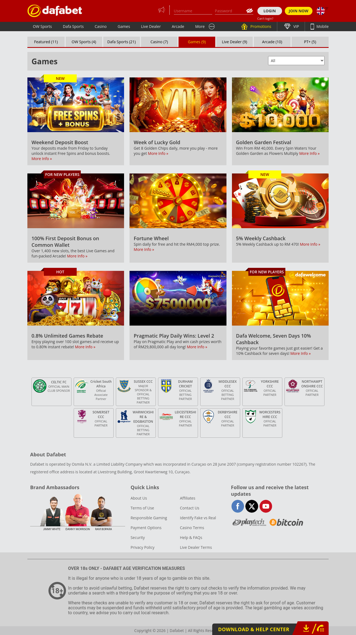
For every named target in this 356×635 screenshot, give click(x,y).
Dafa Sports (73, 26)
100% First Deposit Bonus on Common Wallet (65, 241)
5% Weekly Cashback (261, 238)
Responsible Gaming (149, 517)
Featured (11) (46, 41)
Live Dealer (151, 26)
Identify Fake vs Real (198, 517)
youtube (265, 506)
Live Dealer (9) (234, 41)
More (200, 26)
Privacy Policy (142, 547)
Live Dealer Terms (196, 547)
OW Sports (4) (84, 41)
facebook (237, 506)
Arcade (178, 26)
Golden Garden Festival (263, 142)
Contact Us (189, 508)
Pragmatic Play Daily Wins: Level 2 (174, 335)
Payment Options (146, 527)
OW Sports (42, 26)
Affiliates (187, 498)
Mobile (322, 26)
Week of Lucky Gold (157, 142)
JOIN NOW (299, 10)
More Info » (41, 158)
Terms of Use (142, 508)
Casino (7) (159, 41)
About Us (139, 498)
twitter (251, 506)
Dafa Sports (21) (121, 41)
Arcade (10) (272, 41)
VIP (295, 26)
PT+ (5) (310, 41)
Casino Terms (192, 527)
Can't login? (265, 18)
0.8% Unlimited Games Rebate (67, 335)
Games (123, 26)
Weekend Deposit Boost (59, 142)
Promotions (260, 26)
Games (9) (197, 41)
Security (138, 537)
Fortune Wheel (151, 238)
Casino (101, 26)
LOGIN (269, 10)
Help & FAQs (191, 537)
